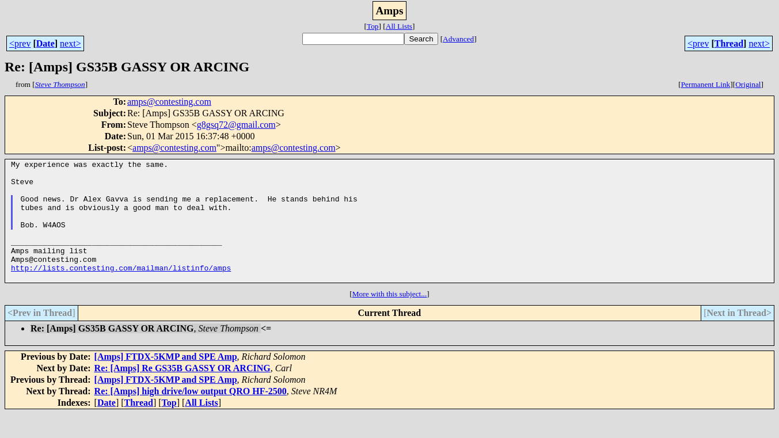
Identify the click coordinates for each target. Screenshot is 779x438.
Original (748, 84)
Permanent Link (706, 84)
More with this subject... (389, 318)
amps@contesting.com (169, 101)
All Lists (399, 26)
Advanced (458, 39)
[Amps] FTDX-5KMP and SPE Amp (165, 381)
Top (373, 26)
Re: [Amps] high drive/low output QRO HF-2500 (190, 415)
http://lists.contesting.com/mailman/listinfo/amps (121, 290)
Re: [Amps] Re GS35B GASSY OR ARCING (182, 392)
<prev (20, 43)
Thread (729, 43)
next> (70, 43)
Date (45, 43)
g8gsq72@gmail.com (236, 125)
